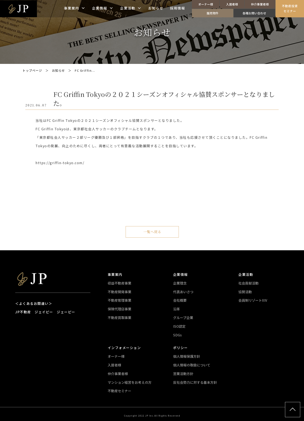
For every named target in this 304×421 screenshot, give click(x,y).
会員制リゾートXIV (252, 300)
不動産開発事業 (119, 291)
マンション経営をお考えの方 (130, 382)
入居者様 (232, 4)
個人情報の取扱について (191, 364)
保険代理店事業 (119, 308)
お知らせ (155, 8)
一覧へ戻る (152, 231)
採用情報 (177, 8)
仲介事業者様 (260, 4)
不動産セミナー (119, 390)
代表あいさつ (183, 291)
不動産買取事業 (119, 317)
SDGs (177, 334)
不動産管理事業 (119, 300)
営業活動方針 (183, 373)
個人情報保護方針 (186, 356)
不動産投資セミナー (290, 8)
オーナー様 (205, 4)
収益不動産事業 (119, 283)
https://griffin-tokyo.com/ (59, 162)
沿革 (176, 308)
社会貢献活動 (248, 283)
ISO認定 (179, 326)
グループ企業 (183, 317)
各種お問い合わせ (254, 13)
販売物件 (212, 13)
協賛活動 (245, 291)
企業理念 (180, 283)
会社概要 (180, 300)
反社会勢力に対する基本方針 (195, 382)
